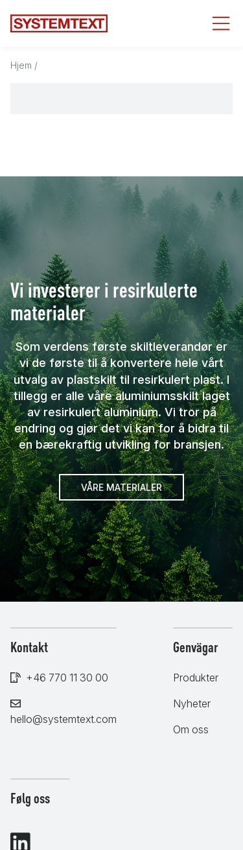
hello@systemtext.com (63, 719)
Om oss (191, 729)
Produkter (195, 677)
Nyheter (192, 703)
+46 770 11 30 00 (67, 677)
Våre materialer (121, 487)
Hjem (21, 65)
